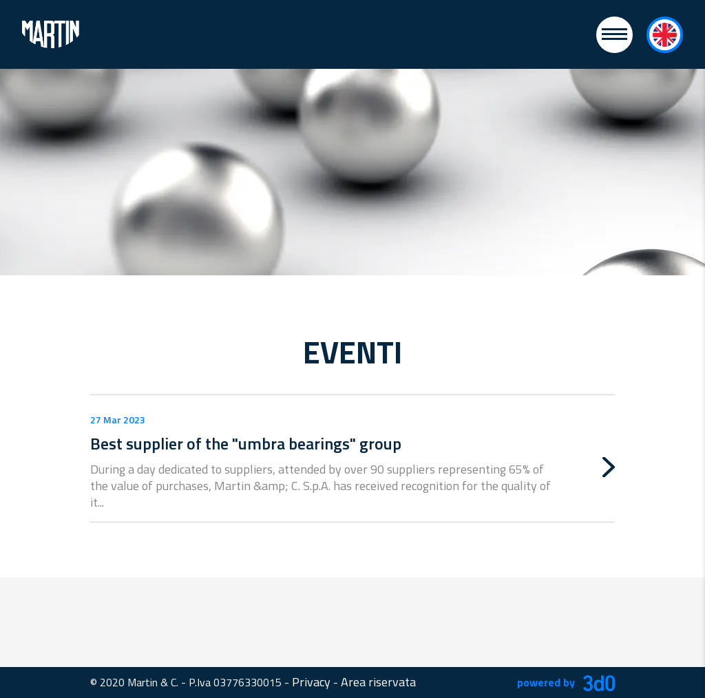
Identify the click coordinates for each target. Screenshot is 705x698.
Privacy (311, 682)
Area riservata (378, 682)
